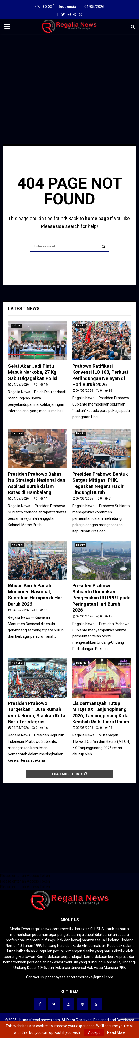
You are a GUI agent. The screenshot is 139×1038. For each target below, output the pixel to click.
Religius (81, 662)
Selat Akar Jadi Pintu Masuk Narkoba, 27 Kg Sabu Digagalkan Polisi (33, 372)
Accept (94, 1032)
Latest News (24, 308)
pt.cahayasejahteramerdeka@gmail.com (79, 977)
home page (97, 218)
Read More (116, 1032)
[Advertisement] (69, 75)
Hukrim (16, 325)
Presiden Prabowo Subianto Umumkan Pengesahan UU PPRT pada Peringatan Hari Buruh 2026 (101, 598)
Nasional (17, 433)
